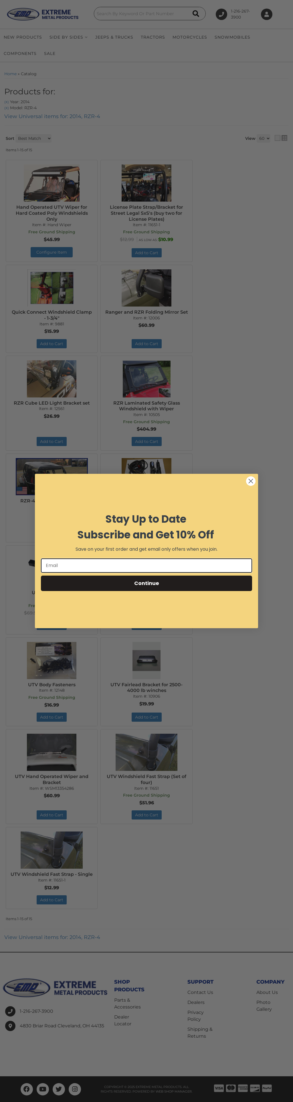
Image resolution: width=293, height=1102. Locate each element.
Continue (146, 583)
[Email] (146, 565)
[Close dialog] (251, 481)
